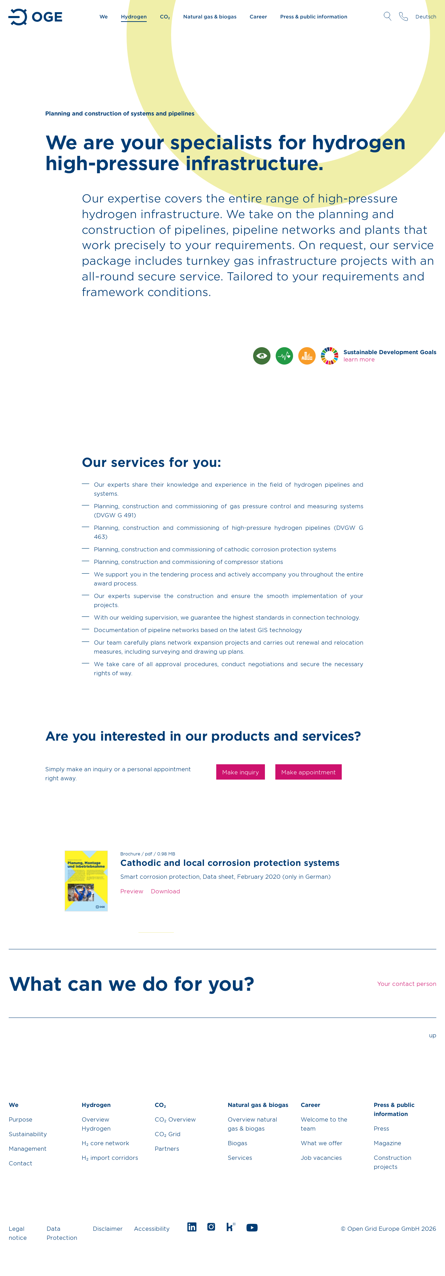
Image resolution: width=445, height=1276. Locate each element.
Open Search (387, 16)
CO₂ (165, 16)
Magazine (387, 1142)
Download (165, 890)
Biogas (237, 1142)
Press (381, 1128)
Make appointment (308, 771)
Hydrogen (134, 16)
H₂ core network (105, 1142)
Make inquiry (240, 771)
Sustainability (28, 1133)
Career (258, 16)
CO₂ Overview (175, 1119)
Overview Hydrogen (96, 1124)
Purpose (20, 1119)
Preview (131, 890)
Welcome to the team (324, 1124)
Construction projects (392, 1162)
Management (28, 1148)
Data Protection (62, 1233)
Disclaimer (108, 1228)
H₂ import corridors (110, 1157)
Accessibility (152, 1228)
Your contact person (403, 16)
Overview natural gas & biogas (252, 1124)
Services (240, 1157)
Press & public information (313, 16)
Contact (20, 1162)
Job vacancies (321, 1157)
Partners (167, 1148)
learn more (359, 359)
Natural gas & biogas (209, 16)
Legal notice (18, 1233)
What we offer (321, 1142)
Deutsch (425, 16)
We (103, 16)
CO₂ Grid (167, 1133)
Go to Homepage (36, 17)
